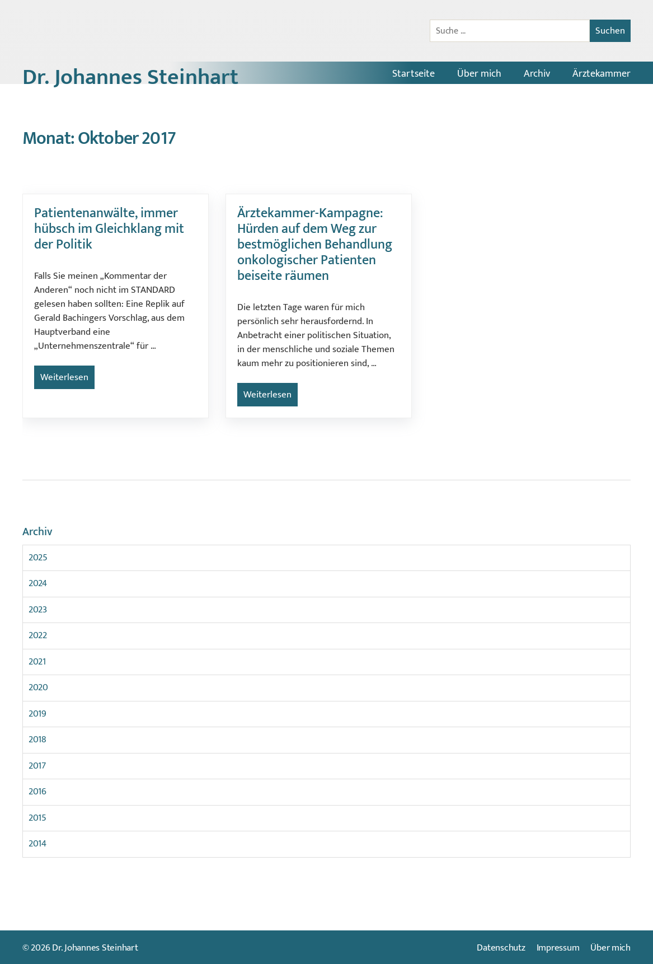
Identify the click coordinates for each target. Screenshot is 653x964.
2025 (38, 557)
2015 (37, 818)
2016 (37, 791)
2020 (38, 687)
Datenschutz (501, 948)
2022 (38, 635)
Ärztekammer (601, 73)
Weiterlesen (64, 377)
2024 (38, 583)
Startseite (413, 73)
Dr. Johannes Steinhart (130, 77)
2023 (38, 609)
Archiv (537, 73)
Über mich (479, 73)
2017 (37, 766)
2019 (37, 714)
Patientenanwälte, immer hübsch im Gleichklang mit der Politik (109, 229)
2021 (37, 662)
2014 (37, 843)
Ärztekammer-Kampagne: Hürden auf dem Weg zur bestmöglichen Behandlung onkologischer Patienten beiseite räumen (314, 244)
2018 (37, 739)
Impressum (558, 948)
